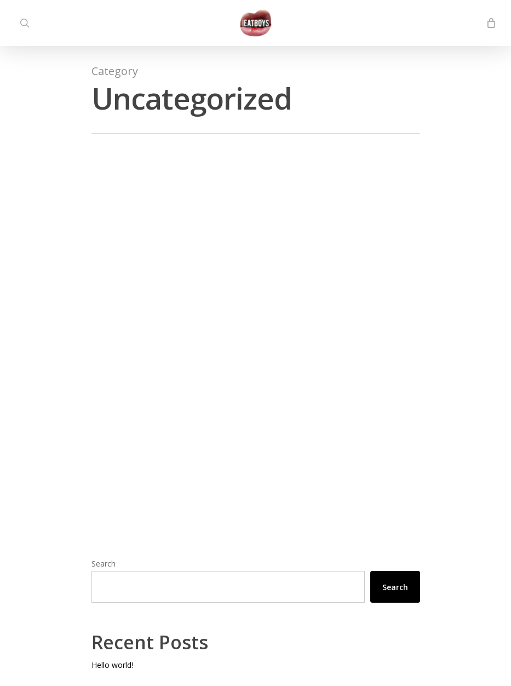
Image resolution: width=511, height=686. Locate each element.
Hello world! (112, 665)
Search (103, 563)
